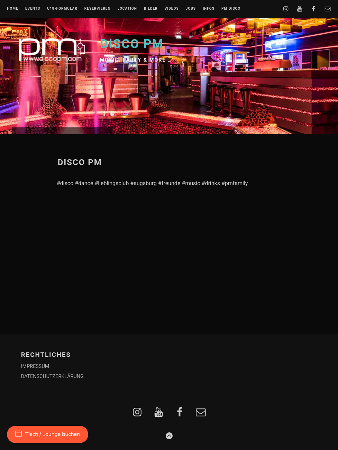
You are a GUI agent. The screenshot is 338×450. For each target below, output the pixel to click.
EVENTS (32, 8)
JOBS (191, 8)
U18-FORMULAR (62, 8)
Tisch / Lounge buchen (47, 434)
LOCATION (127, 8)
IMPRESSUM (35, 366)
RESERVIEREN (97, 8)
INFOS (208, 8)
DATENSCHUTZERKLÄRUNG (52, 376)
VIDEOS (172, 8)
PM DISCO (230, 8)
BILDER (151, 8)
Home (12, 8)
